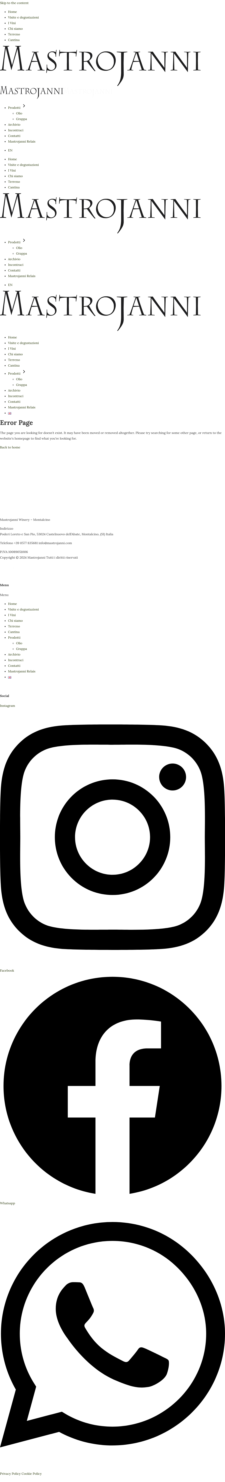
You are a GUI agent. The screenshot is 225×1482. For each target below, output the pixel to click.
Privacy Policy (10, 1474)
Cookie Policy (31, 1474)
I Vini (12, 615)
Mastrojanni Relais (21, 671)
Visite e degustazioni (23, 609)
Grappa (21, 649)
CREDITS (7, 566)
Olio (19, 643)
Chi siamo (15, 621)
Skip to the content (14, 3)
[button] (112, 595)
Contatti (14, 666)
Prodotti (14, 637)
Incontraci (15, 660)
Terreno (14, 626)
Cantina (14, 632)
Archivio (14, 654)
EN (10, 150)
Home (12, 604)
